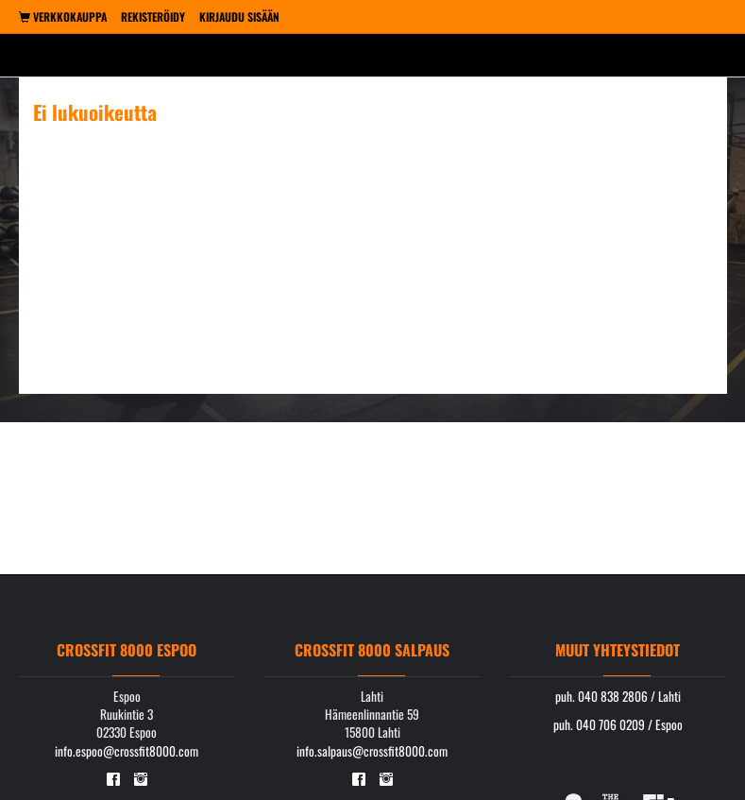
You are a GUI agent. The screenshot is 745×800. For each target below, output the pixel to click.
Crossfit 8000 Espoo (126, 649)
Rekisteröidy (153, 17)
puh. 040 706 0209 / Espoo (618, 724)
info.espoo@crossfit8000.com (126, 750)
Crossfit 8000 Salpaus (372, 649)
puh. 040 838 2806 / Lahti (618, 696)
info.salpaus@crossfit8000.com (372, 750)
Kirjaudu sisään (239, 17)
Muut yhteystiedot (617, 649)
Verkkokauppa (63, 17)
